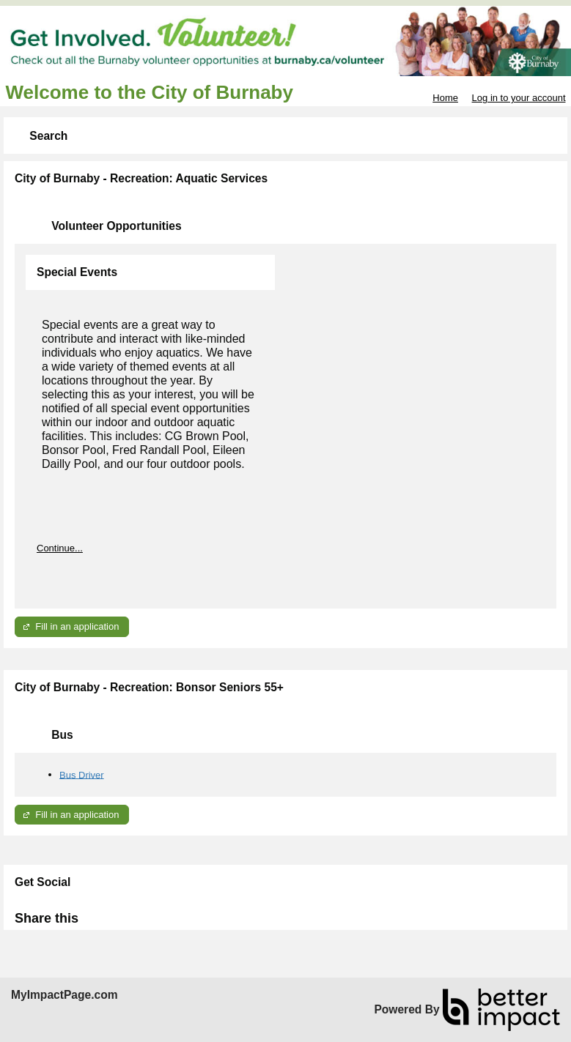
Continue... (60, 548)
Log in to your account (519, 97)
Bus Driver (81, 774)
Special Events (77, 272)
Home (445, 97)
